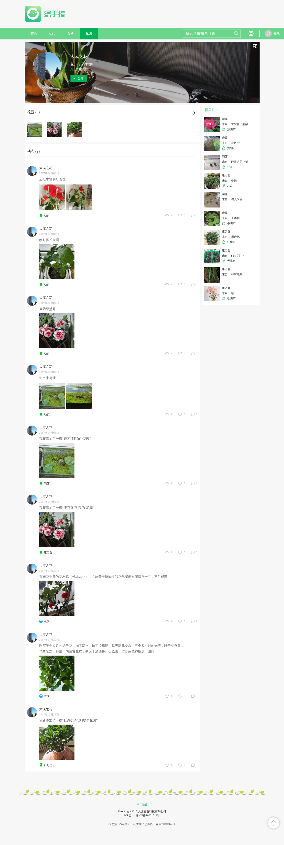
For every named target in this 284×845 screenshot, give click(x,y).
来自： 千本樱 (231, 218)
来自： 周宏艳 (231, 236)
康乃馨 (48, 552)
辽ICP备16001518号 (148, 815)
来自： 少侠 (229, 180)
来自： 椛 (228, 293)
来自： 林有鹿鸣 (232, 274)
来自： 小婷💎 (231, 143)
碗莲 (47, 483)
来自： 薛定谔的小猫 (235, 161)
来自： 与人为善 (232, 199)
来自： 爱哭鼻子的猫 (235, 124)
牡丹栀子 (49, 765)
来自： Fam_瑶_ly (233, 255)
